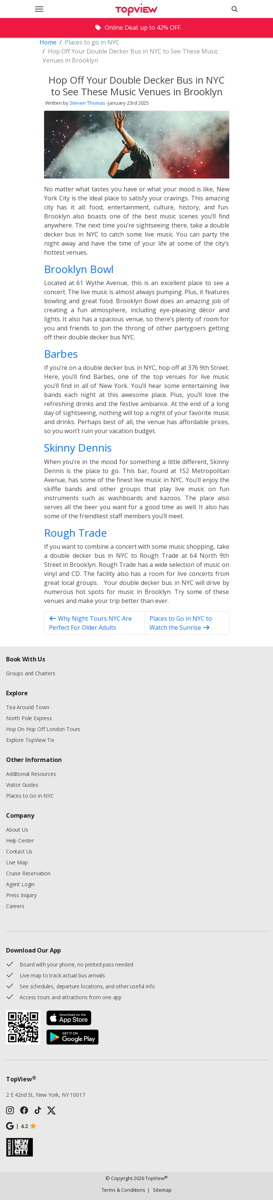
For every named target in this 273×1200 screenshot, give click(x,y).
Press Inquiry (21, 895)
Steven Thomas (87, 102)
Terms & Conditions (124, 1189)
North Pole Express (29, 718)
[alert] (136, 28)
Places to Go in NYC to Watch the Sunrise (180, 623)
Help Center (20, 840)
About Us (17, 829)
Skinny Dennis (78, 447)
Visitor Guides (22, 784)
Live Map (17, 862)
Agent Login (20, 884)
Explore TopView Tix (30, 740)
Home (48, 42)
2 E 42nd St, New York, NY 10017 (45, 1094)
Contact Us (19, 851)
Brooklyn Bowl (79, 269)
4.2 (21, 1126)
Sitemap (159, 1189)
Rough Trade (75, 532)
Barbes (61, 354)
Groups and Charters (30, 673)
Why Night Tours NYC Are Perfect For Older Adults (90, 623)
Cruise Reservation (28, 873)
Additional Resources (31, 773)
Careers (15, 906)
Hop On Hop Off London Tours (43, 729)
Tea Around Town (27, 707)
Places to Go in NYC (30, 795)
